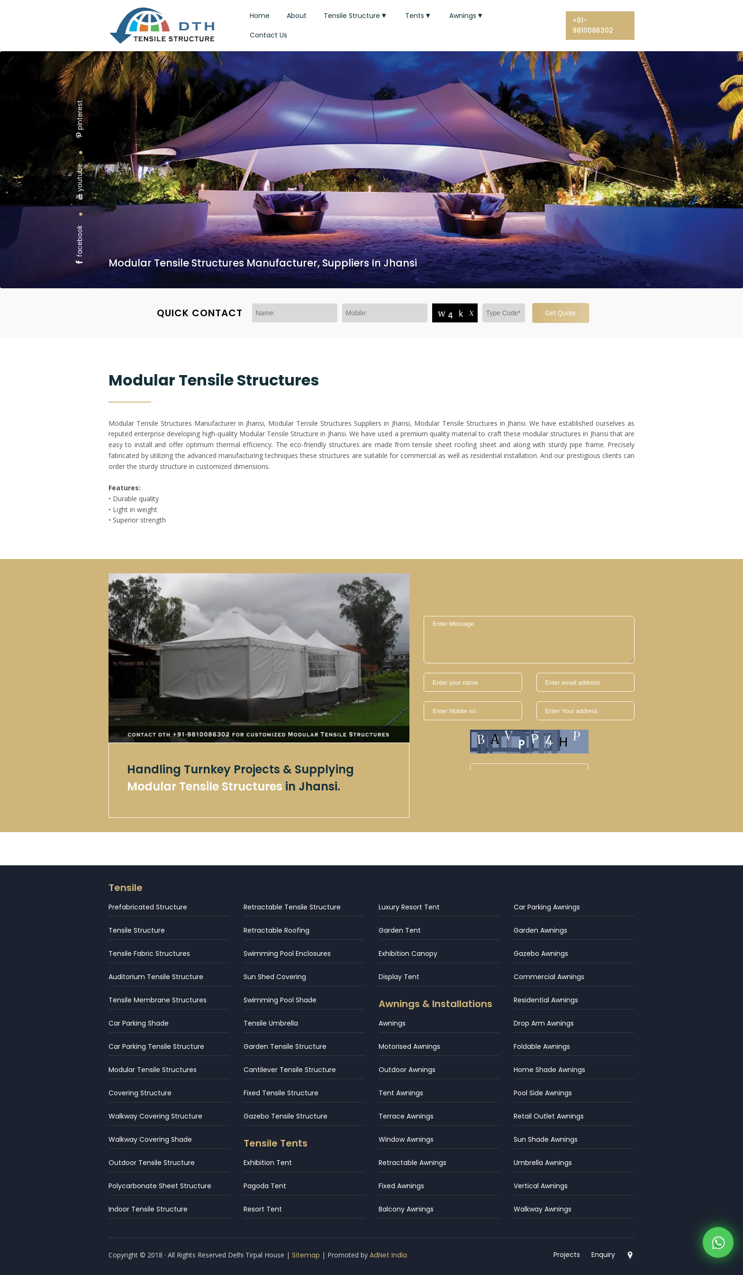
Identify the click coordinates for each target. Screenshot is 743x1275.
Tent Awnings (401, 1093)
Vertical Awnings (541, 1186)
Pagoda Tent (265, 1186)
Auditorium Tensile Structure (156, 976)
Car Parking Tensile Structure (156, 1046)
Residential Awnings (546, 1000)
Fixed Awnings (401, 1186)
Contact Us (268, 35)
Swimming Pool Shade (280, 1000)
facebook (79, 245)
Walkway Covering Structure (155, 1116)
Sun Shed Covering (275, 976)
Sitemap (306, 1255)
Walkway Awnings (542, 1209)
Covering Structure (140, 1093)
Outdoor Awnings (407, 1069)
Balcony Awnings (406, 1209)
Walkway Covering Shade (150, 1139)
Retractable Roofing (276, 930)
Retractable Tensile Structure (292, 907)
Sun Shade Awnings (546, 1139)
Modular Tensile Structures (153, 1069)
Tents (418, 15)
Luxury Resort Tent (409, 907)
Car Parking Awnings (547, 907)
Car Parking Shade (139, 1023)
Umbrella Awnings (543, 1162)
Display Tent (399, 976)
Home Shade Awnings (549, 1069)
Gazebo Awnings (541, 953)
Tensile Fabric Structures (149, 953)
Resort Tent (263, 1209)
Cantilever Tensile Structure (290, 1069)
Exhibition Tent (268, 1162)
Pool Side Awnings (543, 1093)
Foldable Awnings (542, 1046)
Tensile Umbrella (271, 1023)
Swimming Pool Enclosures (287, 953)
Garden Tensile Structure (285, 1046)
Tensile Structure (356, 15)
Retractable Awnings (412, 1162)
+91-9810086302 (592, 25)
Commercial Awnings (549, 976)
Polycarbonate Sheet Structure (160, 1186)
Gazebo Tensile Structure (285, 1116)
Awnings (466, 15)
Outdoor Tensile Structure (152, 1162)
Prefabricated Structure (148, 907)
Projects (566, 1254)
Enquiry (603, 1254)
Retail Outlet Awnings (549, 1116)
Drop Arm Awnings (544, 1023)
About (297, 15)
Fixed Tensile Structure (281, 1093)
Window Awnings (406, 1139)
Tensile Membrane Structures (158, 1000)
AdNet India (388, 1255)
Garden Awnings (540, 930)
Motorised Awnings (409, 1046)
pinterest (79, 119)
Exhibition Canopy (408, 953)
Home (260, 15)
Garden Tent (400, 930)
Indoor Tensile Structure (148, 1209)
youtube (79, 182)
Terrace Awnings (406, 1116)
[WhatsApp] (718, 1244)
